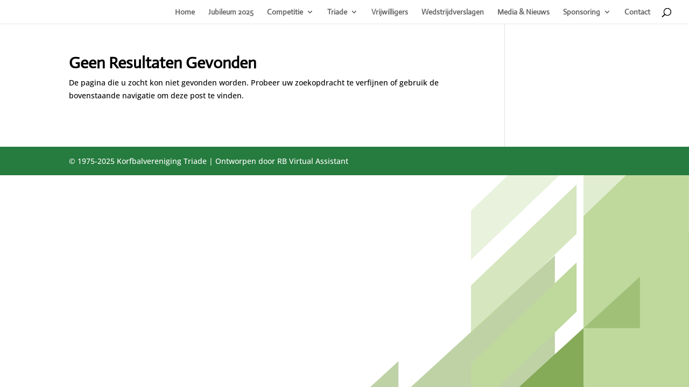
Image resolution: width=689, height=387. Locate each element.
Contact (637, 12)
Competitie (285, 12)
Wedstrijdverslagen (452, 12)
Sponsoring (581, 12)
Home (185, 12)
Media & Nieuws (523, 12)
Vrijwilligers (389, 12)
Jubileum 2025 (231, 12)
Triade (337, 12)
